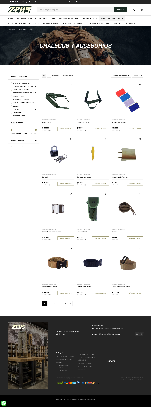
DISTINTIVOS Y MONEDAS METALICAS (24, 93)
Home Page (11, 29)
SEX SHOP (16, 106)
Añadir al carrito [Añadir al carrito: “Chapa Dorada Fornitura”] (135, 183)
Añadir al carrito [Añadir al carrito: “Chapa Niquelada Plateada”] (66, 238)
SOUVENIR (16, 109)
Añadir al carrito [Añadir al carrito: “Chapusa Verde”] (100, 238)
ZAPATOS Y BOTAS (19, 116)
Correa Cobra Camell (49, 287)
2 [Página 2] (49, 303)
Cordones (115, 232)
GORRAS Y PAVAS (18, 96)
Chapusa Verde (82, 232)
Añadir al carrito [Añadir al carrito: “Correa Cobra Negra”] (100, 293)
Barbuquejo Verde (83, 122)
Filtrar (33, 133)
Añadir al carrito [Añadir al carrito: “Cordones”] (135, 238)
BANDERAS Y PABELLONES (21, 83)
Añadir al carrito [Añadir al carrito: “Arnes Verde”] (66, 129)
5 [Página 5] (65, 303)
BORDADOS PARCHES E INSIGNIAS (23, 86)
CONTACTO (111, 361)
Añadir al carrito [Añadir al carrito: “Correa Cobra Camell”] (66, 293)
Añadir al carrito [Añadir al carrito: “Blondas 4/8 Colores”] (135, 129)
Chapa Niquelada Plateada (51, 232)
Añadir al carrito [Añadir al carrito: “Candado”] (66, 183)
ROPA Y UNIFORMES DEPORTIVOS (23, 103)
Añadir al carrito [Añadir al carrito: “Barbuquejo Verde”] (100, 129)
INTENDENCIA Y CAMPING (21, 99)
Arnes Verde (46, 122)
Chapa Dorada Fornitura (120, 177)
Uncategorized (17, 112)
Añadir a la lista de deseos (71, 84)
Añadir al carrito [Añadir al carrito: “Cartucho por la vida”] (100, 183)
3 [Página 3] (54, 303)
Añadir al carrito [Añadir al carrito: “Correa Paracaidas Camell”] (135, 293)
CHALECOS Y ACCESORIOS (49, 120)
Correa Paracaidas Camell (121, 287)
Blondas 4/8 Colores (119, 122)
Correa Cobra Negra (84, 287)
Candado (45, 177)
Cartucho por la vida (84, 177)
